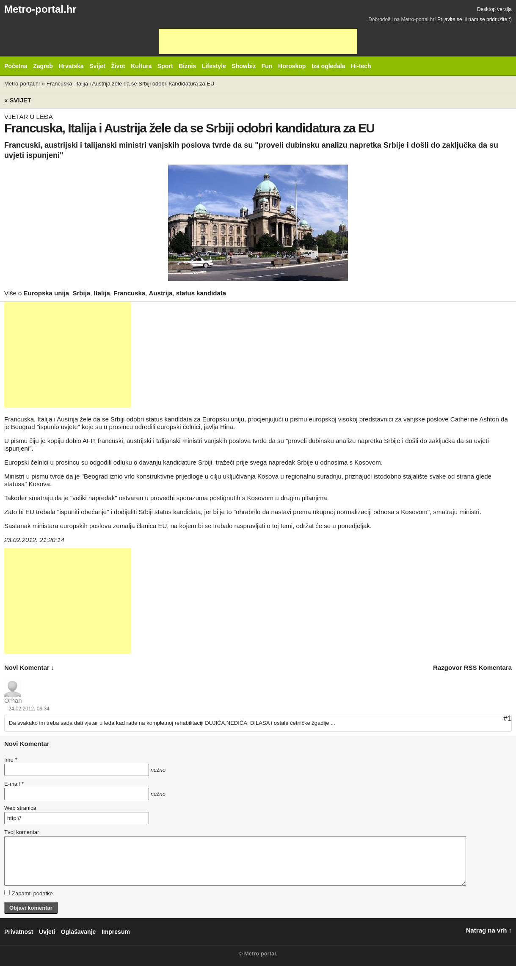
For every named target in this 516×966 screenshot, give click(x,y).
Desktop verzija (494, 9)
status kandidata (201, 293)
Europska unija (46, 293)
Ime (10, 760)
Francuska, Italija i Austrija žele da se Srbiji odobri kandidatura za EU (131, 83)
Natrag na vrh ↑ (489, 930)
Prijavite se (449, 19)
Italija (102, 293)
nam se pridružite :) (490, 19)
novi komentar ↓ (29, 667)
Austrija (161, 293)
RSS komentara (488, 667)
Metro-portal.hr (40, 9)
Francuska (129, 293)
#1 (507, 718)
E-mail (14, 784)
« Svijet (17, 100)
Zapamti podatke (28, 893)
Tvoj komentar (21, 832)
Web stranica (20, 808)
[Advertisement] (258, 41)
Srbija (81, 293)
